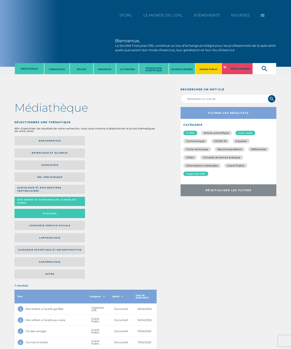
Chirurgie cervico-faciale (136, 154)
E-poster (241, 141)
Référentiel (258, 149)
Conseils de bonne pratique (221, 157)
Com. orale (245, 133)
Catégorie (97, 192)
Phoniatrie (102, 140)
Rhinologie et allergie (64, 141)
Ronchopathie (31, 140)
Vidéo (190, 157)
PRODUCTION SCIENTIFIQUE (154, 69)
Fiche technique (197, 149)
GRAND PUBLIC (209, 69)
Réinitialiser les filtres (228, 190)
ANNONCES (105, 69)
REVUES (81, 69)
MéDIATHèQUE (29, 68)
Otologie (102, 154)
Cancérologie (102, 168)
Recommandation (230, 149)
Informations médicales (202, 165)
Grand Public (235, 165)
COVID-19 (220, 141)
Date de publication (144, 192)
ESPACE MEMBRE (240, 68)
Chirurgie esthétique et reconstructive (65, 168)
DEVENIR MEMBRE (182, 69)
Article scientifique (216, 133)
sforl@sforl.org (71, 326)
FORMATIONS (57, 69)
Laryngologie (31, 168)
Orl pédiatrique (137, 140)
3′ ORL (190, 133)
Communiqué (195, 141)
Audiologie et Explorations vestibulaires (28, 154)
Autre (137, 168)
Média (117, 192)
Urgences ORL (195, 173)
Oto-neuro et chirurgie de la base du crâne (65, 154)
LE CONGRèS (127, 69)
